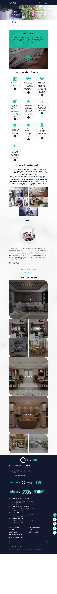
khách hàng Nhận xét (16, 534)
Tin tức (30, 529)
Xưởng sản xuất (33, 532)
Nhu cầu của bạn (14, 527)
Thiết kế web (12, 550)
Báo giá (11, 529)
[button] (21, 269)
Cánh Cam (20, 550)
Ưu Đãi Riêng (13, 532)
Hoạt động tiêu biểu (34, 527)
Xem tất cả (28, 273)
